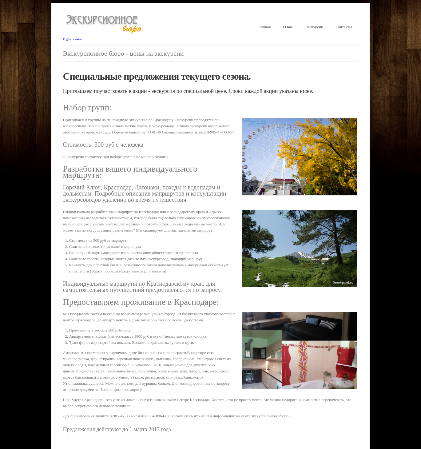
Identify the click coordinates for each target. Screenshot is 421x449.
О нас (288, 27)
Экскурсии (314, 27)
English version (72, 39)
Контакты (344, 27)
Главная (264, 27)
